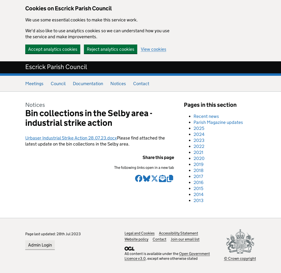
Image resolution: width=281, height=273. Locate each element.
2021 (198, 152)
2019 (199, 164)
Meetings (34, 83)
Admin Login (40, 245)
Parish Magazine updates (218, 122)
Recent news (206, 116)
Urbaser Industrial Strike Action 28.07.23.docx (71, 138)
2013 (198, 200)
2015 (198, 188)
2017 (198, 176)
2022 (199, 146)
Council (58, 83)
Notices (118, 83)
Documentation (88, 83)
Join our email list (185, 239)
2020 (199, 158)
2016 (199, 182)
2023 (199, 140)
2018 (199, 170)
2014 (199, 194)
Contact (141, 83)
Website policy (136, 239)
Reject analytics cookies (110, 49)
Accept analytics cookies (52, 49)
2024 (199, 134)
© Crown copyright (240, 258)
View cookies (153, 49)
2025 (199, 128)
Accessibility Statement (178, 233)
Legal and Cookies (140, 233)
